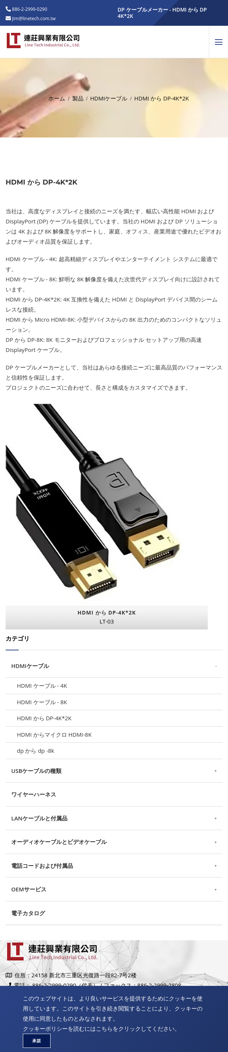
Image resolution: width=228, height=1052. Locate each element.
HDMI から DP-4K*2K (44, 718)
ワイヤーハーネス (33, 794)
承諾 (36, 1040)
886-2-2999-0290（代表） (65, 985)
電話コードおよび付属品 (42, 865)
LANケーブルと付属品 (39, 818)
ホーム (56, 96)
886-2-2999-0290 (29, 9)
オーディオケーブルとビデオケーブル (59, 841)
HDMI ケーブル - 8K (42, 702)
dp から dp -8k (35, 750)
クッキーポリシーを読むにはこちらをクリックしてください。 (101, 1028)
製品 (77, 96)
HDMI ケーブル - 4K (42, 685)
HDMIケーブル (109, 96)
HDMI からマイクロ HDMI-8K (54, 734)
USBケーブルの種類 (36, 770)
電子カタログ (28, 913)
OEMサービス (28, 889)
